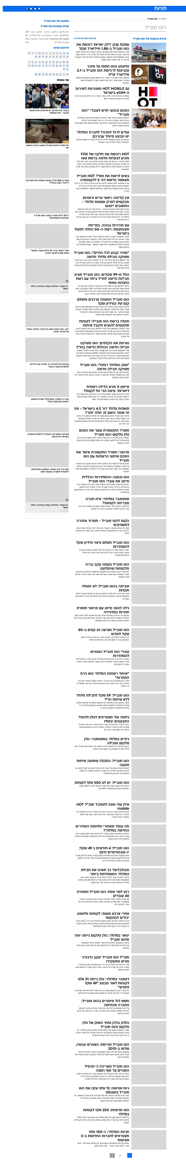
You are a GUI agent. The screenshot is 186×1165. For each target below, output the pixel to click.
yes (44, 39)
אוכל (100, 3)
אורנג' (53, 35)
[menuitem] (143, 3)
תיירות (81, 3)
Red (58, 39)
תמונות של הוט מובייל (53, 21)
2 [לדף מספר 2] (117, 1155)
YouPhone (61, 35)
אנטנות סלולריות (59, 42)
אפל (24, 42)
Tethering (51, 39)
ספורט (135, 3)
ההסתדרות (44, 35)
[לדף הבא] (109, 1155)
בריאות (91, 3)
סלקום (36, 32)
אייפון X (38, 39)
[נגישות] (4, 3)
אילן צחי (31, 39)
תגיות (160, 19)
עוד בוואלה (60, 80)
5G (24, 35)
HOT (25, 32)
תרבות (125, 3)
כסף (108, 3)
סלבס (116, 3)
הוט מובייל (150, 19)
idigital (63, 39)
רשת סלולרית (32, 35)
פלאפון (52, 32)
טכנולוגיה (70, 3)
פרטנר (44, 32)
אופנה (60, 3)
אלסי (25, 39)
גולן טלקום (61, 32)
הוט (30, 32)
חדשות (144, 3)
